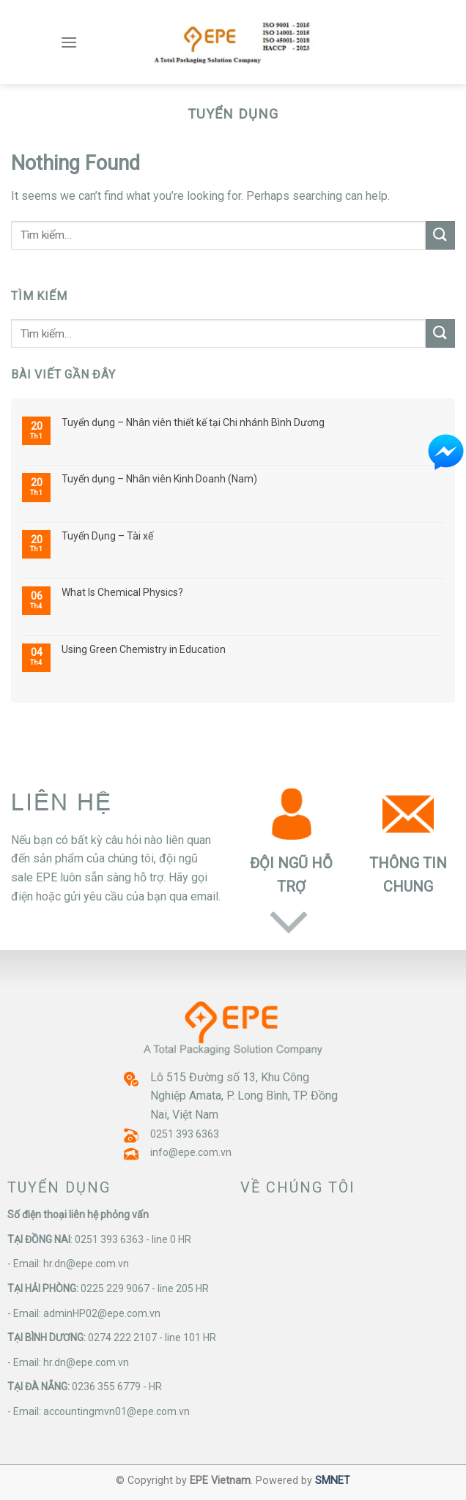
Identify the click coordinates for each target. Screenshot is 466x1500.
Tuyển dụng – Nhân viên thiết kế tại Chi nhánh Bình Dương (193, 422)
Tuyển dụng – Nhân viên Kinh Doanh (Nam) (159, 479)
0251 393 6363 (184, 1134)
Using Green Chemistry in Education (144, 649)
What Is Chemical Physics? (122, 592)
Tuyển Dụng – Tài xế (107, 536)
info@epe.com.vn (191, 1152)
